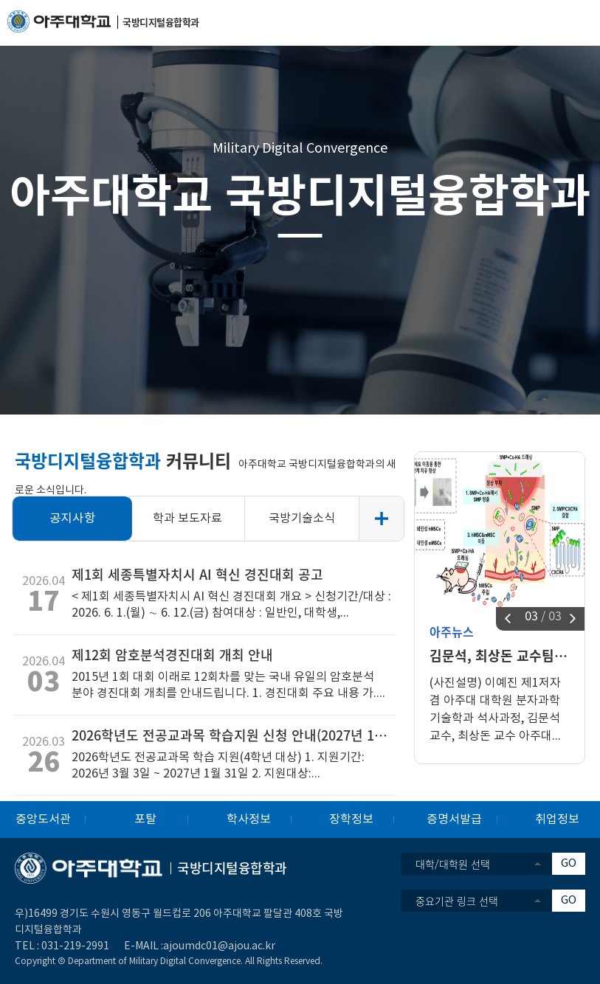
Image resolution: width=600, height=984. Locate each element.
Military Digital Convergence (300, 148)
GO (568, 863)
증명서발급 (454, 819)
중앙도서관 (43, 819)
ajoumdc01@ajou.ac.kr (219, 946)
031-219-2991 (75, 946)
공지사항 (72, 518)
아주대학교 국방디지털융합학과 (300, 193)
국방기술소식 (302, 518)
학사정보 (249, 819)
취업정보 (557, 819)
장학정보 (351, 819)
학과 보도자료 (187, 518)
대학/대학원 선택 (452, 863)
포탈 (145, 819)
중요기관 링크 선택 (456, 900)
